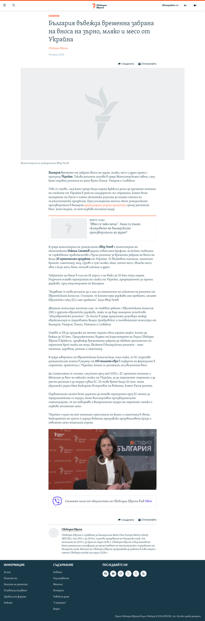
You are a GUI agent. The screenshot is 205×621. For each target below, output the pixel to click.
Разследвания (61, 578)
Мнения (58, 584)
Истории (58, 590)
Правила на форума (15, 597)
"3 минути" (59, 603)
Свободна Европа (58, 48)
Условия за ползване (15, 590)
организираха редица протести (105, 205)
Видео (56, 609)
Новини (54, 16)
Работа (8, 603)
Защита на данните (16, 584)
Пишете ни (10, 578)
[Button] (126, 64)
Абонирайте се (170, 5)
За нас (7, 572)
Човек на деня (61, 597)
